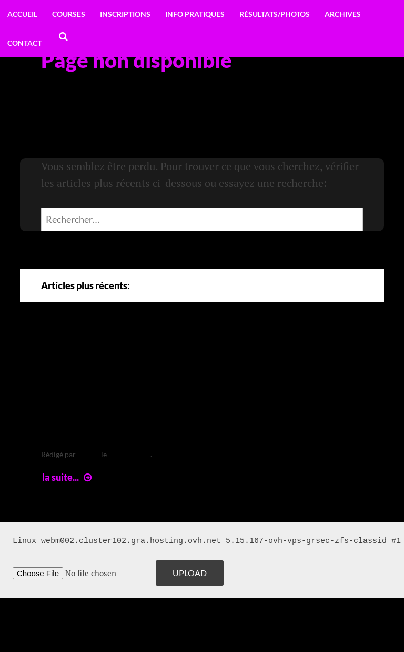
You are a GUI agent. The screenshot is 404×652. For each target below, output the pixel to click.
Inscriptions (125, 13)
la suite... (68, 477)
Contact (24, 42)
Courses (68, 13)
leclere (88, 454)
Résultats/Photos (274, 13)
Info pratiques (195, 13)
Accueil (22, 13)
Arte (63, 350)
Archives (343, 13)
